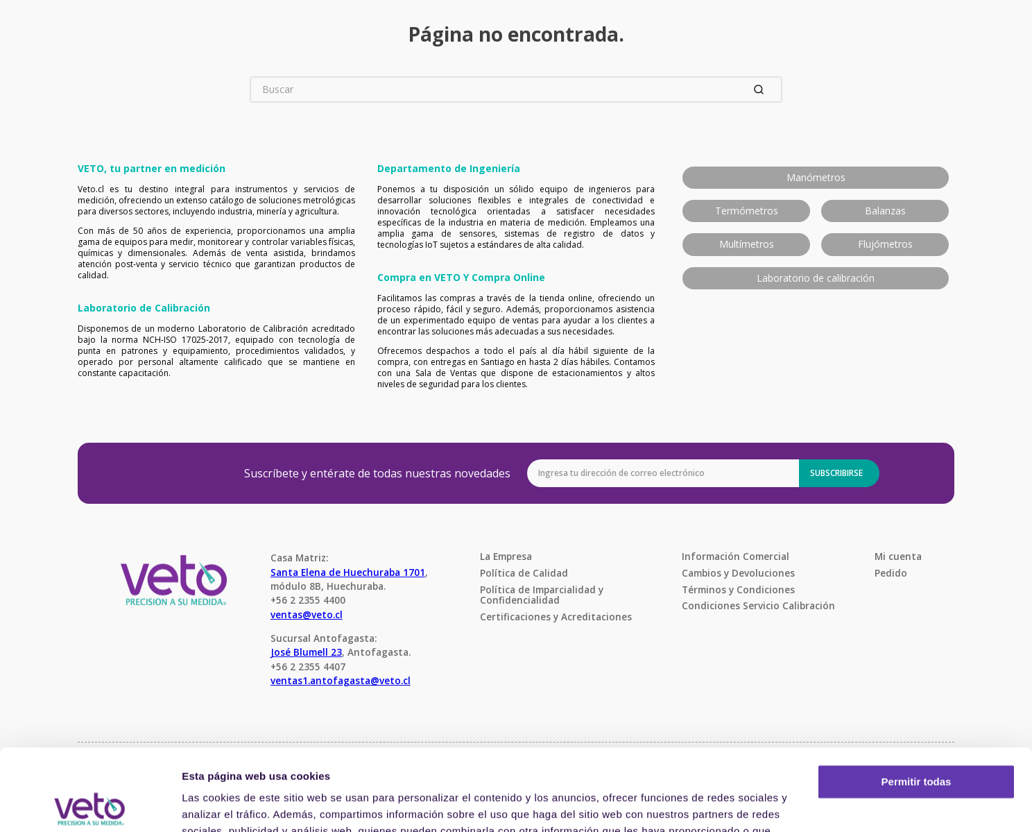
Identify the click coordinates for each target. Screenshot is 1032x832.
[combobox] (516, 89)
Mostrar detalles (222, 804)
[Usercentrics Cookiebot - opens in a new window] (89, 805)
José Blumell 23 (306, 652)
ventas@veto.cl (306, 614)
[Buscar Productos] (761, 89)
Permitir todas (917, 700)
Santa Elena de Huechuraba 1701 (347, 572)
